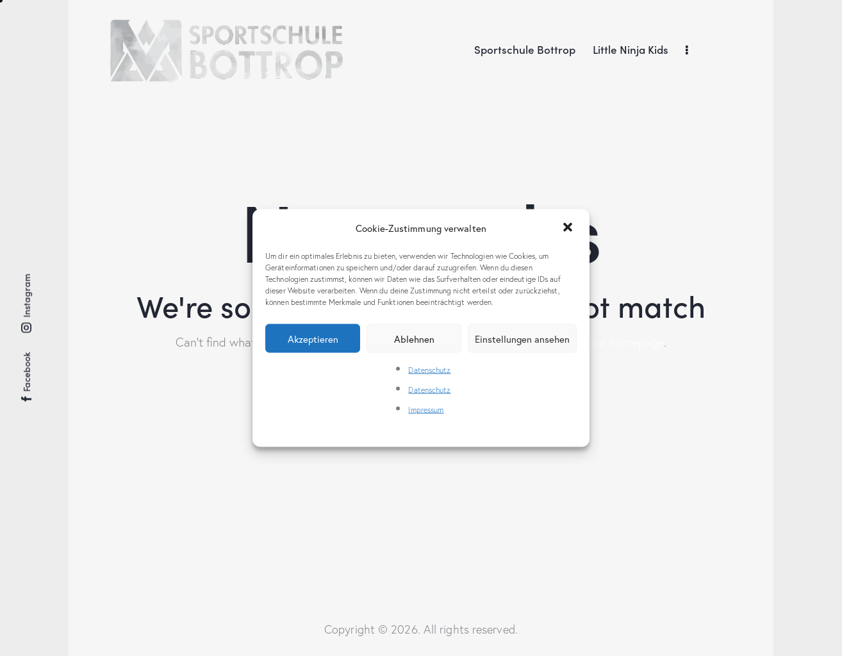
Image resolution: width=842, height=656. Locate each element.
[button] (569, 228)
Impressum (425, 409)
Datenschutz (429, 370)
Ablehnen (414, 338)
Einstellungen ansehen (522, 338)
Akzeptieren (313, 338)
